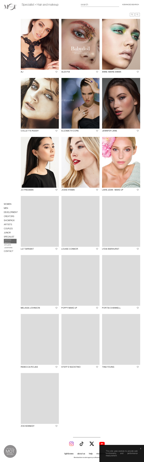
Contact (8, 251)
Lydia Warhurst (111, 247)
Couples (8, 229)
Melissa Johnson (31, 306)
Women (7, 204)
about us (81, 451)
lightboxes (69, 451)
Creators (9, 216)
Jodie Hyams (68, 189)
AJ (23, 71)
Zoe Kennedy (28, 423)
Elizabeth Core (71, 130)
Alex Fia (66, 71)
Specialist (9, 237)
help (91, 451)
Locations (8, 247)
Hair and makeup (7, 241)
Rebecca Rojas (30, 365)
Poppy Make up (70, 306)
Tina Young (108, 365)
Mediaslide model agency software (87, 455)
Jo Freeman (28, 189)
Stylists (7, 245)
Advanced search (130, 5)
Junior (7, 233)
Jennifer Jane (109, 130)
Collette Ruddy (31, 130)
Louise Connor (70, 247)
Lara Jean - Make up (113, 189)
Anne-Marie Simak (112, 71)
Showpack (9, 220)
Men (6, 208)
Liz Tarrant (28, 247)
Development (11, 212)
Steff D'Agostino (71, 365)
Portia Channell (111, 306)
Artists (8, 225)
